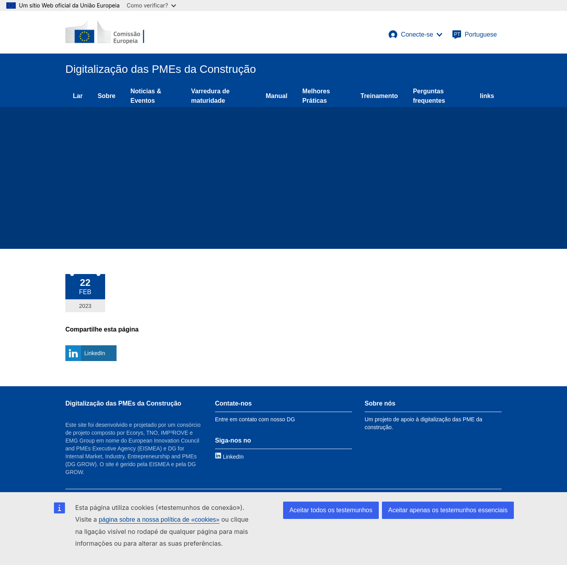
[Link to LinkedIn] (229, 456)
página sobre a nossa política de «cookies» (159, 519)
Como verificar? (151, 5)
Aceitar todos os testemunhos (330, 510)
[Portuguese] (474, 34)
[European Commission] (104, 32)
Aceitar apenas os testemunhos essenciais (448, 510)
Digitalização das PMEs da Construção (123, 403)
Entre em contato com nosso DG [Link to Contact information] (255, 419)
